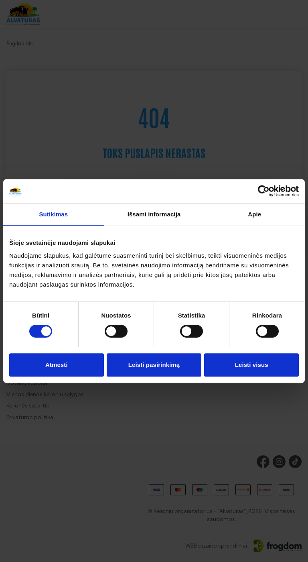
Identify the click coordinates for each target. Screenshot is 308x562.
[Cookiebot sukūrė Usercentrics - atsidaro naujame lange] (264, 191)
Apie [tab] (254, 214)
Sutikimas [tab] (53, 214)
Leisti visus (251, 364)
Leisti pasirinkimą (154, 364)
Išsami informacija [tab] (154, 214)
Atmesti (56, 364)
